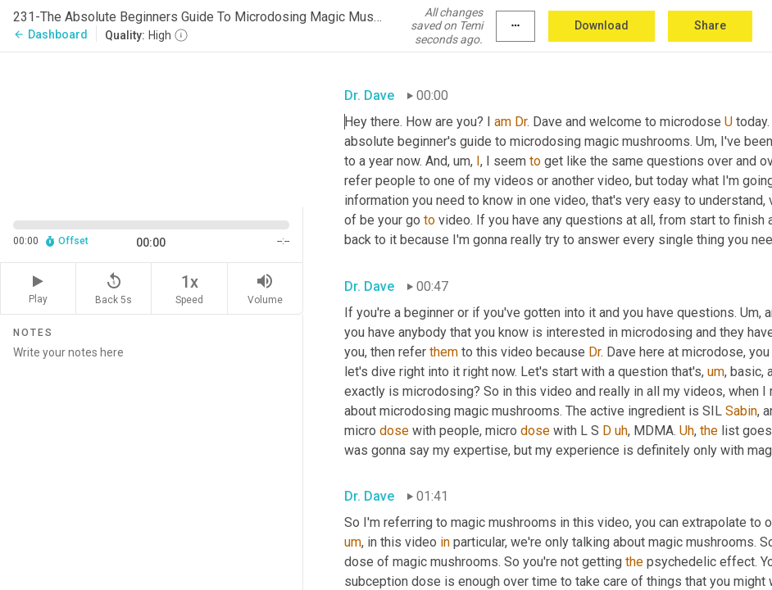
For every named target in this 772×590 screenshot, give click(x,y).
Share (710, 25)
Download (601, 25)
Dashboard (50, 34)
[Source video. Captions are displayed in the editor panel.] (151, 128)
